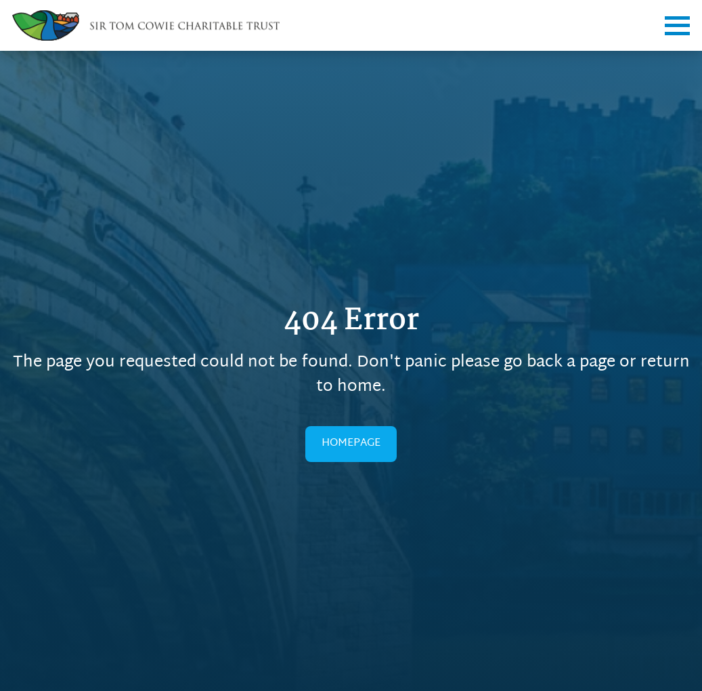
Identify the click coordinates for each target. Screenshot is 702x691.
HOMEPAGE (351, 443)
